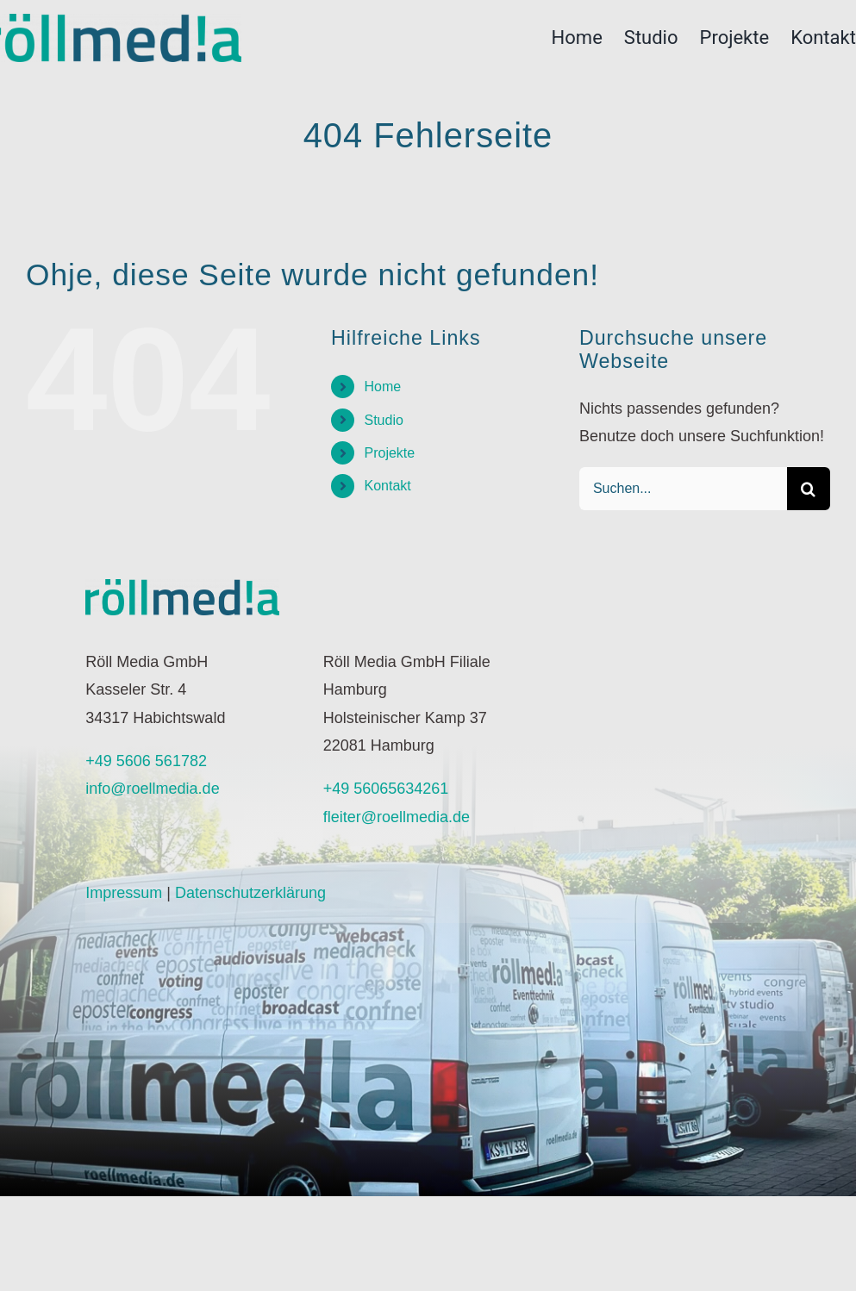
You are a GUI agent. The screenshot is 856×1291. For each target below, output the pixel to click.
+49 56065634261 (386, 788)
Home (382, 386)
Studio (383, 420)
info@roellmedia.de (152, 788)
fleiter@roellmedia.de (396, 817)
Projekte (389, 453)
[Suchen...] (683, 488)
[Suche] (808, 488)
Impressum (123, 892)
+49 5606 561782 (146, 761)
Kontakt (387, 485)
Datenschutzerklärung (250, 892)
